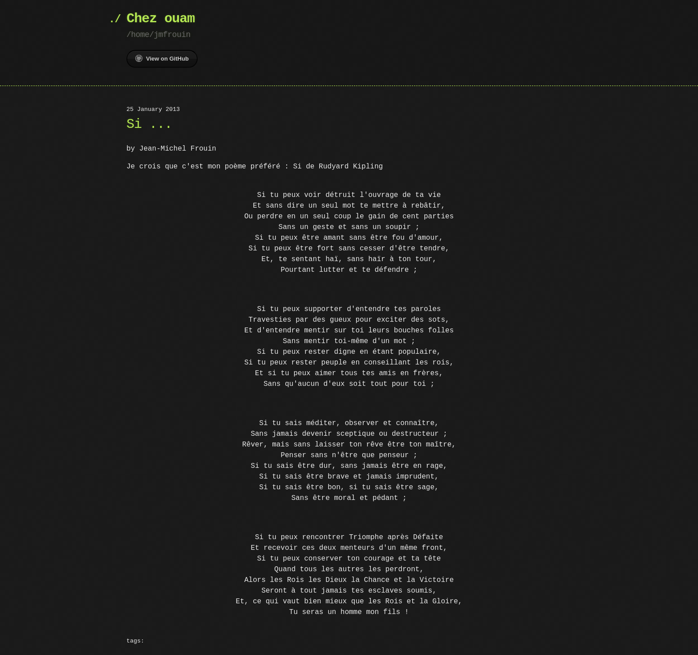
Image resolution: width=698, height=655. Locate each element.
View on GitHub (162, 58)
